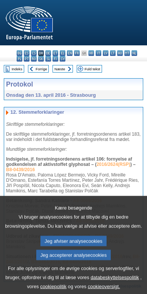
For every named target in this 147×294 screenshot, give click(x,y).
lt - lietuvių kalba (113, 53)
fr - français (77, 53)
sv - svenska (62, 59)
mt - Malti (127, 53)
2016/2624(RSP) (113, 164)
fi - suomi (55, 59)
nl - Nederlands (134, 53)
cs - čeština (34, 53)
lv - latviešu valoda (105, 53)
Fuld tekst (93, 69)
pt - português (26, 59)
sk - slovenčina (41, 59)
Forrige (41, 69)
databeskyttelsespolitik (115, 283)
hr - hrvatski (91, 53)
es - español (26, 53)
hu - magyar (120, 53)
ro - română (34, 59)
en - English (70, 53)
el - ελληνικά (62, 53)
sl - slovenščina (48, 59)
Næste (59, 69)
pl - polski (19, 59)
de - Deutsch (48, 53)
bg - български (19, 53)
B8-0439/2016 (20, 169)
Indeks (17, 69)
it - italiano (98, 53)
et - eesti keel (55, 53)
